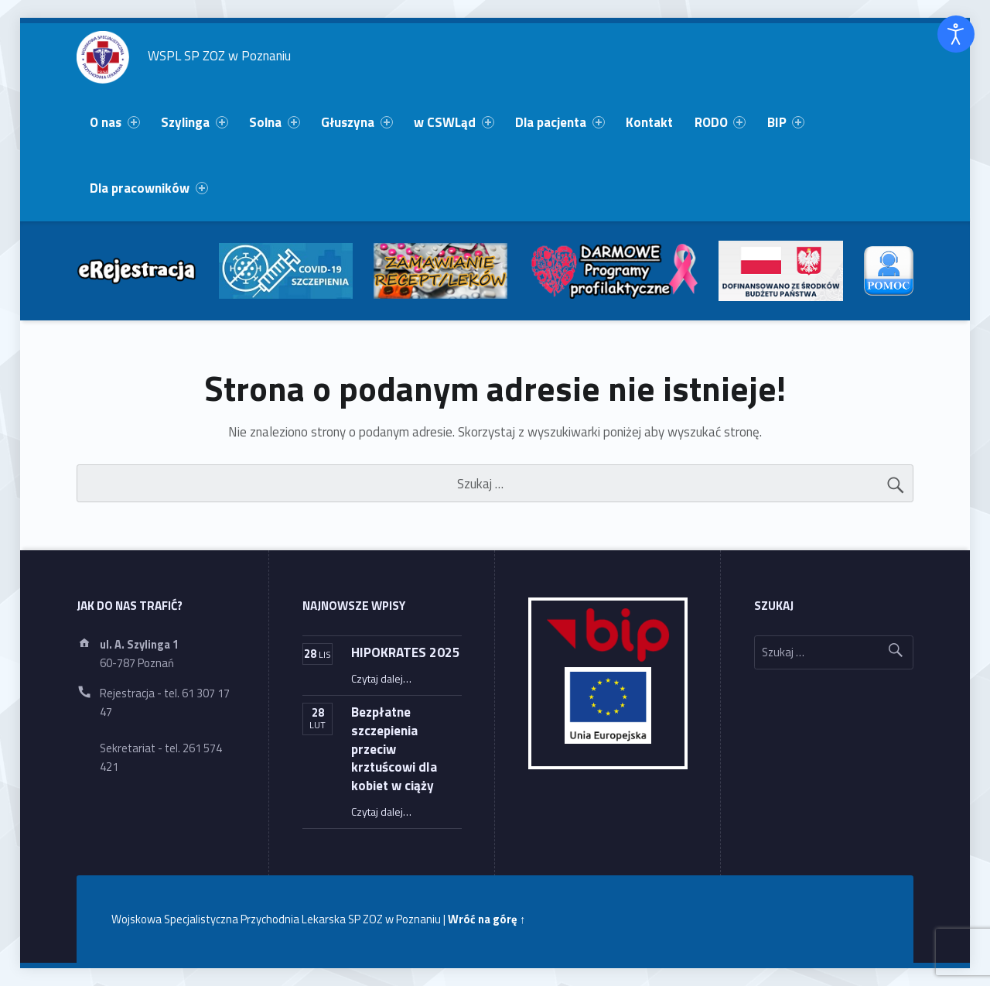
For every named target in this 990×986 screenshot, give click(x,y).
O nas (114, 122)
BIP (785, 122)
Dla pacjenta (559, 122)
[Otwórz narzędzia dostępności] (956, 34)
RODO (720, 122)
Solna (274, 122)
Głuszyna (356, 122)
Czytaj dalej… (381, 678)
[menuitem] (115, 123)
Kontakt (649, 122)
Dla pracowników (148, 188)
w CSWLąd (453, 122)
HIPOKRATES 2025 (405, 652)
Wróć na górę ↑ (486, 919)
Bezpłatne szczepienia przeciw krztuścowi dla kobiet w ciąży (394, 748)
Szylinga (194, 122)
